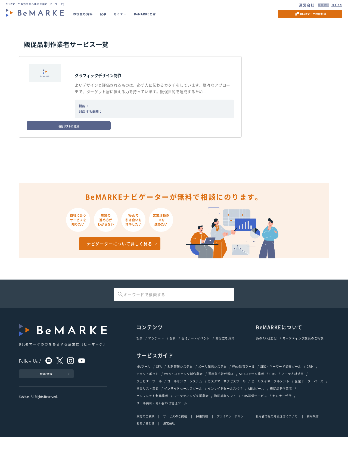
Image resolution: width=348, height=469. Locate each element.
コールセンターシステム (184, 411)
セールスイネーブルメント (270, 411)
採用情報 (202, 447)
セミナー (133, 17)
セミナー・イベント (195, 366)
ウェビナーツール (149, 411)
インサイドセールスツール (183, 419)
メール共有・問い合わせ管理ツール (161, 434)
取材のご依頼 (145, 447)
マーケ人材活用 (292, 403)
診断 (173, 366)
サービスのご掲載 (175, 447)
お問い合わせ (145, 455)
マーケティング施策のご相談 (303, 366)
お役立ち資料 (87, 17)
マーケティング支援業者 (191, 426)
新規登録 (313, 6)
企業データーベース (309, 411)
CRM (310, 395)
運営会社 (294, 6)
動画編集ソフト (225, 426)
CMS (272, 403)
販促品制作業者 (281, 419)
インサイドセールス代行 (225, 419)
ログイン (332, 6)
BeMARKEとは (164, 17)
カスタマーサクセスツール (227, 411)
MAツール (143, 395)
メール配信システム (212, 395)
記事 (112, 17)
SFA (159, 395)
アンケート (156, 366)
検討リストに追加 (47, 102)
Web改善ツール (243, 395)
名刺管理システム (180, 395)
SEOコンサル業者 (251, 403)
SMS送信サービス (254, 426)
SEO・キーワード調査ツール (280, 395)
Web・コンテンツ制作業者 (183, 403)
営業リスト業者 (147, 419)
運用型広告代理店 (221, 403)
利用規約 (313, 447)
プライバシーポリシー (232, 447)
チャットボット (147, 403)
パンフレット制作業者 (152, 426)
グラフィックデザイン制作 (111, 85)
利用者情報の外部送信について (277, 447)
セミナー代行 (281, 426)
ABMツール (256, 419)
